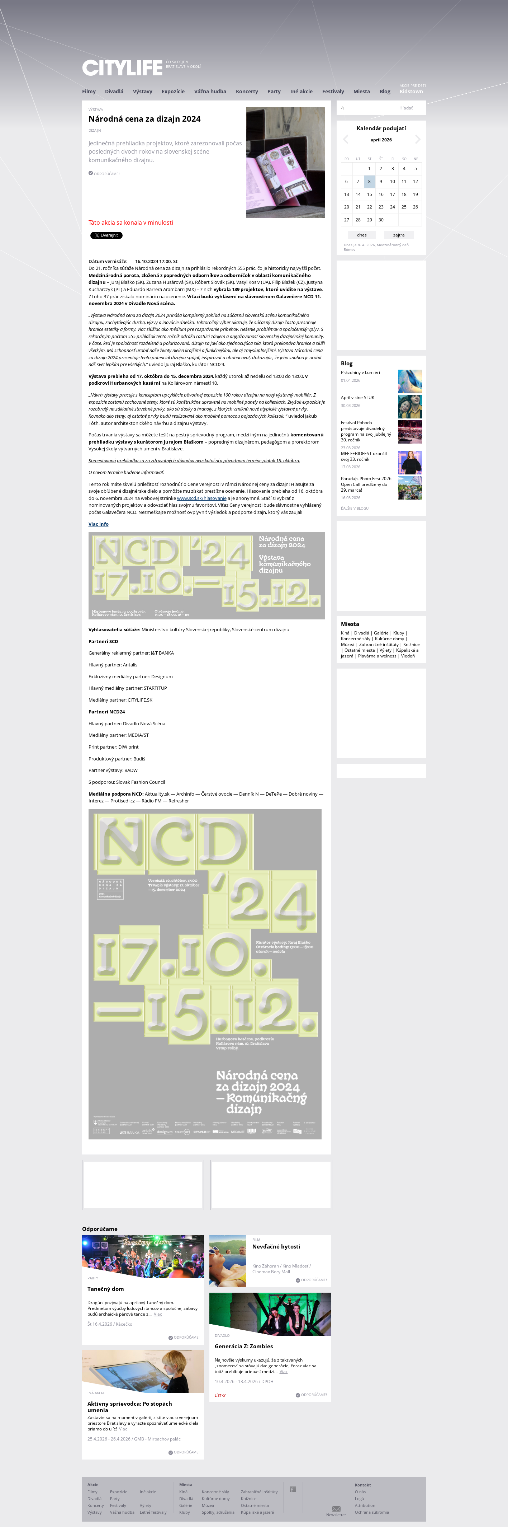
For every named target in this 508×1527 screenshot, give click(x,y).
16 (381, 194)
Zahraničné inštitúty (379, 644)
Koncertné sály (355, 639)
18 (404, 194)
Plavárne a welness (377, 656)
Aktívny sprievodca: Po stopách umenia (129, 1407)
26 (415, 207)
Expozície (173, 91)
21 (358, 207)
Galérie (381, 633)
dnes (362, 235)
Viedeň (408, 656)
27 (346, 220)
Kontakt (363, 1485)
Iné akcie (301, 91)
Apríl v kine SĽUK (357, 397)
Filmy (89, 91)
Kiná (345, 633)
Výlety (385, 650)
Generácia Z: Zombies (244, 1346)
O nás (360, 1491)
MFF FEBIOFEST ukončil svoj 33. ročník (364, 456)
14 (358, 194)
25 (404, 207)
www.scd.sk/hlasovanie (202, 498)
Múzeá (348, 644)
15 (369, 194)
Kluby (398, 633)
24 (392, 207)
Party (274, 91)
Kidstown (411, 91)
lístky (220, 1395)
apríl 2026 (381, 140)
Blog (385, 91)
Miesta (361, 91)
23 (381, 207)
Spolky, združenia (218, 1512)
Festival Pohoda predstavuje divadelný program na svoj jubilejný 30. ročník (366, 431)
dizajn (95, 130)
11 (404, 181)
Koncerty (247, 91)
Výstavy (142, 91)
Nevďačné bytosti (276, 1246)
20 (346, 207)
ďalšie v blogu (355, 508)
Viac (158, 1314)
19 (415, 194)
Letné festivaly (153, 1512)
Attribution (365, 1505)
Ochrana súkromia (372, 1512)
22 (369, 207)
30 (381, 220)
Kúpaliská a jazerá (257, 1512)
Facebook (293, 1489)
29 (369, 220)
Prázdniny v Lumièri (360, 372)
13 (346, 194)
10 (392, 181)
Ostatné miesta (360, 650)
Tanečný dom (105, 1288)
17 (392, 194)
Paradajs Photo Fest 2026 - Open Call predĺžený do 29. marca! (367, 484)
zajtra (399, 235)
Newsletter (336, 1514)
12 (415, 181)
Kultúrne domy (389, 639)
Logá (359, 1498)
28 (358, 220)
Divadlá (114, 91)
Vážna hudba (210, 91)
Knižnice (411, 644)
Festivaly (333, 91)
